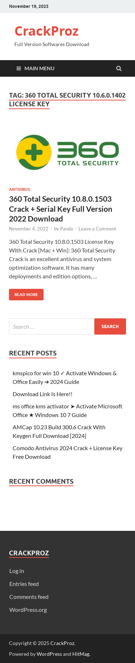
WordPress (49, 654)
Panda (66, 229)
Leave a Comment (97, 229)
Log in (16, 570)
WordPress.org (28, 609)
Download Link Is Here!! (42, 393)
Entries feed (24, 583)
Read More (23, 293)
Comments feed (29, 596)
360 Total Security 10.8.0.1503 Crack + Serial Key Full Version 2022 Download (60, 208)
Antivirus (19, 189)
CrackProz (46, 31)
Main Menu (39, 68)
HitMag (80, 654)
